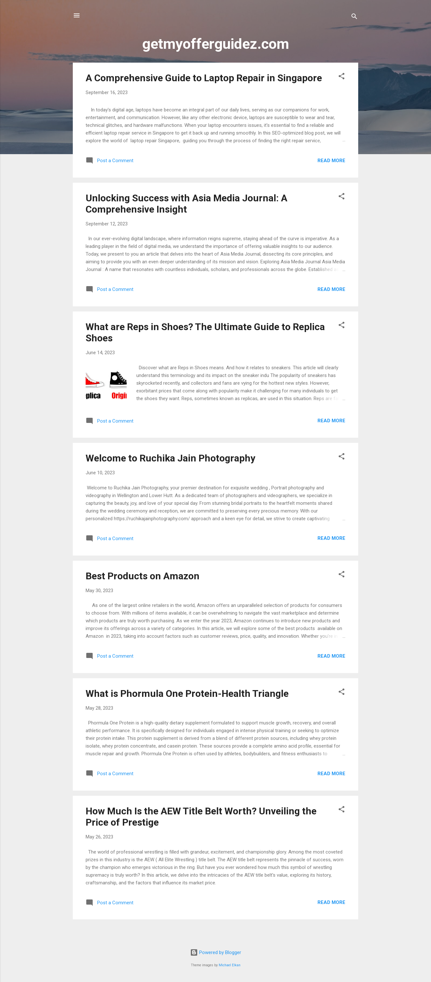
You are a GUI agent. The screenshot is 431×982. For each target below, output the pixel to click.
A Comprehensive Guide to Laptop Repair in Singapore (204, 77)
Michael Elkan (230, 965)
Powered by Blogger (215, 952)
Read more (331, 160)
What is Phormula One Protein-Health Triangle (187, 693)
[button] (341, 77)
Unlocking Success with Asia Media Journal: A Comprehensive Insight (186, 203)
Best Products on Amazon (142, 576)
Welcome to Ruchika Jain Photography (170, 458)
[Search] (354, 17)
